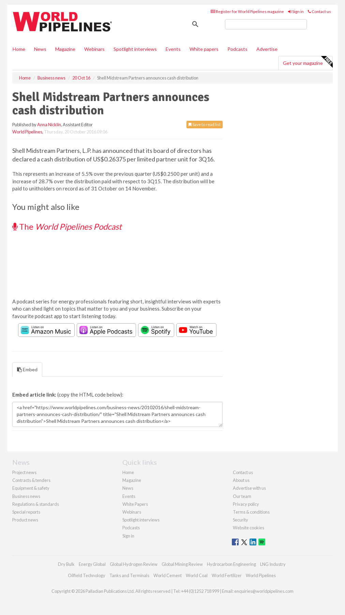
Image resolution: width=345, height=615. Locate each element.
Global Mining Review (182, 564)
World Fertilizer (227, 575)
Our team (242, 496)
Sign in (296, 11)
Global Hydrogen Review (134, 564)
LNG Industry (273, 564)
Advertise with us (249, 488)
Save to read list (205, 124)
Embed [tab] (27, 369)
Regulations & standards (35, 504)
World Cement (167, 575)
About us (241, 480)
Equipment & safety (30, 488)
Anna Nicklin (49, 124)
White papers (204, 49)
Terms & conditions (251, 512)
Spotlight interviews (135, 49)
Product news (25, 520)
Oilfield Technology (86, 575)
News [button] (40, 49)
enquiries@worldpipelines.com (264, 591)
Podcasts (237, 49)
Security (240, 520)
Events (173, 49)
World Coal (197, 575)
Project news (24, 472)
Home (19, 49)
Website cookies (248, 527)
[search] (266, 24)
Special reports (26, 512)
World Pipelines (27, 131)
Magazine (65, 49)
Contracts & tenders (31, 480)
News (127, 488)
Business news (26, 496)
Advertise (267, 49)
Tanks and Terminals (129, 575)
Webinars (94, 49)
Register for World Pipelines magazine (247, 11)
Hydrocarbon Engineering (231, 564)
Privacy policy (246, 504)
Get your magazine (307, 62)
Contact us (319, 11)
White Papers (135, 504)
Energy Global (92, 564)
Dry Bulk (66, 564)
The (67, 226)
